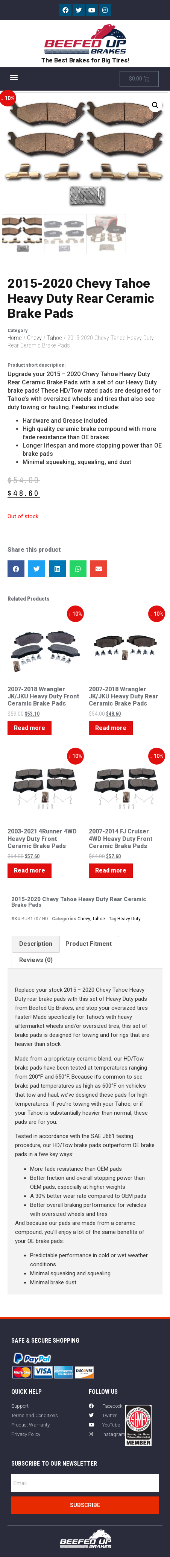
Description (35, 944)
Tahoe (54, 338)
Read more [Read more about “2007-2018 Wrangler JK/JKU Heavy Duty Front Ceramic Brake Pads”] (29, 728)
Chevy (34, 338)
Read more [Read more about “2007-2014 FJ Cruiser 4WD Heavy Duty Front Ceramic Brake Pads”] (110, 870)
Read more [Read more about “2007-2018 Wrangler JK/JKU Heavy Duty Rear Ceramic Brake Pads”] (110, 728)
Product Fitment (88, 944)
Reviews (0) (36, 960)
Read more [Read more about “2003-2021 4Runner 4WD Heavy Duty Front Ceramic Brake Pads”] (29, 870)
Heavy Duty (129, 919)
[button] (14, 77)
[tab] (36, 944)
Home (15, 338)
